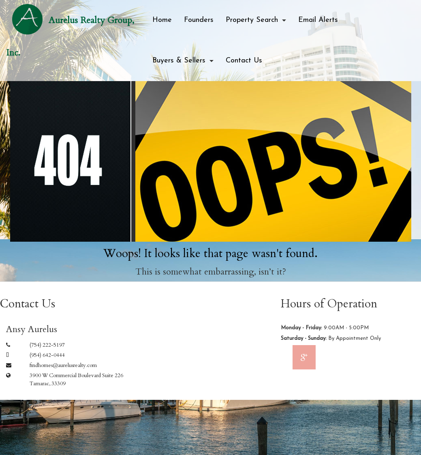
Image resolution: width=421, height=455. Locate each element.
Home (162, 20)
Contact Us (244, 60)
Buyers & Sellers (178, 60)
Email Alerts (318, 20)
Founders (199, 20)
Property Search (252, 20)
